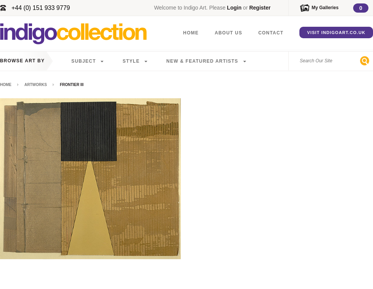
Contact (270, 33)
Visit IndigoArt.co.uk (336, 32)
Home (191, 33)
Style (131, 61)
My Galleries (325, 7)
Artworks (35, 85)
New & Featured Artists (202, 61)
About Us (228, 33)
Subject (83, 61)
